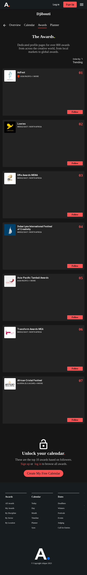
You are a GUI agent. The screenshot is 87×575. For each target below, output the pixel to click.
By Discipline (10, 513)
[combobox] (76, 62)
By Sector (9, 518)
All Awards (9, 503)
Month (34, 513)
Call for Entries (64, 528)
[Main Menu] (81, 4)
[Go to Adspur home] (10, 4)
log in (38, 464)
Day (33, 508)
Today (34, 503)
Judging (61, 523)
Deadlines (62, 503)
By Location (10, 523)
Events (60, 518)
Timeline (35, 518)
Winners (61, 508)
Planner (35, 523)
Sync (33, 528)
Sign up (25, 464)
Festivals (61, 513)
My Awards (9, 508)
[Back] (6, 25)
